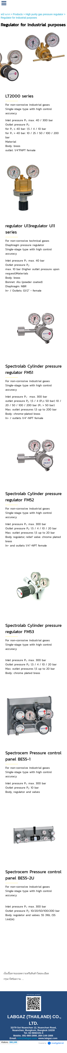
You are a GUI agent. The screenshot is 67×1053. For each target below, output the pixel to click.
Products (18, 14)
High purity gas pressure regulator (44, 14)
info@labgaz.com (27, 1038)
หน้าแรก (5, 14)
